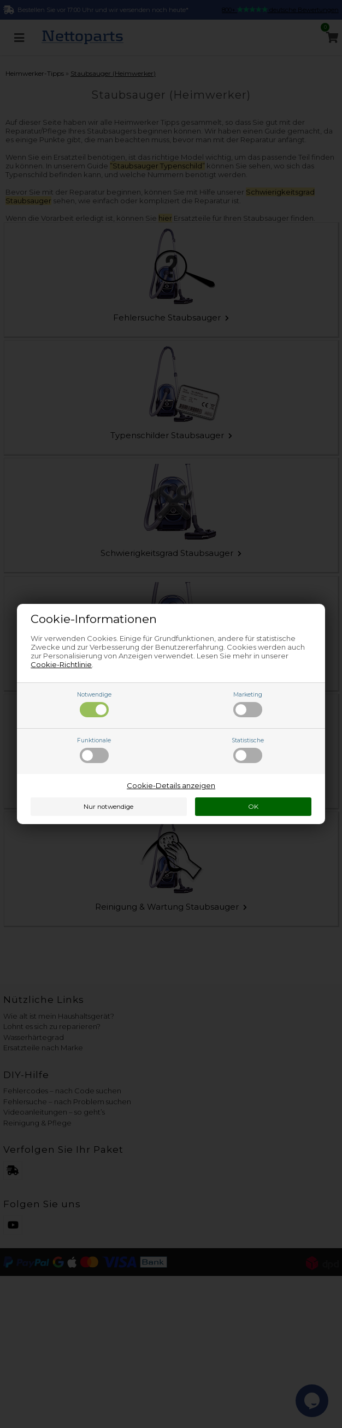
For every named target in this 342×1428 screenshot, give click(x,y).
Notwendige (94, 704)
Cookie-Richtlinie (61, 664)
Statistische (248, 750)
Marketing (247, 704)
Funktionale (94, 750)
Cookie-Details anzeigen (171, 785)
